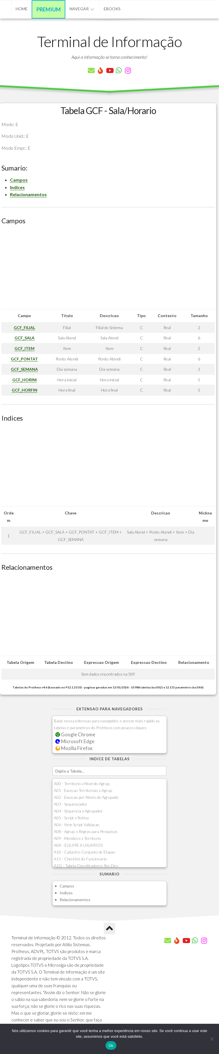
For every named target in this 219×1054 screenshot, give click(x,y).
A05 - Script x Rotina (71, 817)
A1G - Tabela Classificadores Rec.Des (86, 865)
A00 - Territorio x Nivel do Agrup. (82, 783)
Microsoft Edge (74, 741)
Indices (17, 187)
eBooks (112, 8)
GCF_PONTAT (24, 358)
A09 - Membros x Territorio (77, 838)
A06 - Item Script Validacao (77, 824)
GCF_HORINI (24, 379)
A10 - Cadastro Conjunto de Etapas (84, 852)
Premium (48, 9)
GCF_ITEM (25, 348)
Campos (19, 180)
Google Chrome (75, 734)
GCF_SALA (25, 337)
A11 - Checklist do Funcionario (80, 858)
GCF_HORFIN (24, 390)
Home (22, 8)
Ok (110, 1045)
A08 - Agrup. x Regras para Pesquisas (85, 831)
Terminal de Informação (109, 41)
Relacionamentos (28, 194)
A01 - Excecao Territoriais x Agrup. (83, 790)
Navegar (79, 8)
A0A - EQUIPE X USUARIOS (78, 845)
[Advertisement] (108, 269)
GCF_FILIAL (24, 327)
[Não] (212, 1039)
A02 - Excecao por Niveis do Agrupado (86, 797)
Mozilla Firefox (73, 748)
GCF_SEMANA (24, 369)
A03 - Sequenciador (70, 804)
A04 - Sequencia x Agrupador (78, 810)
